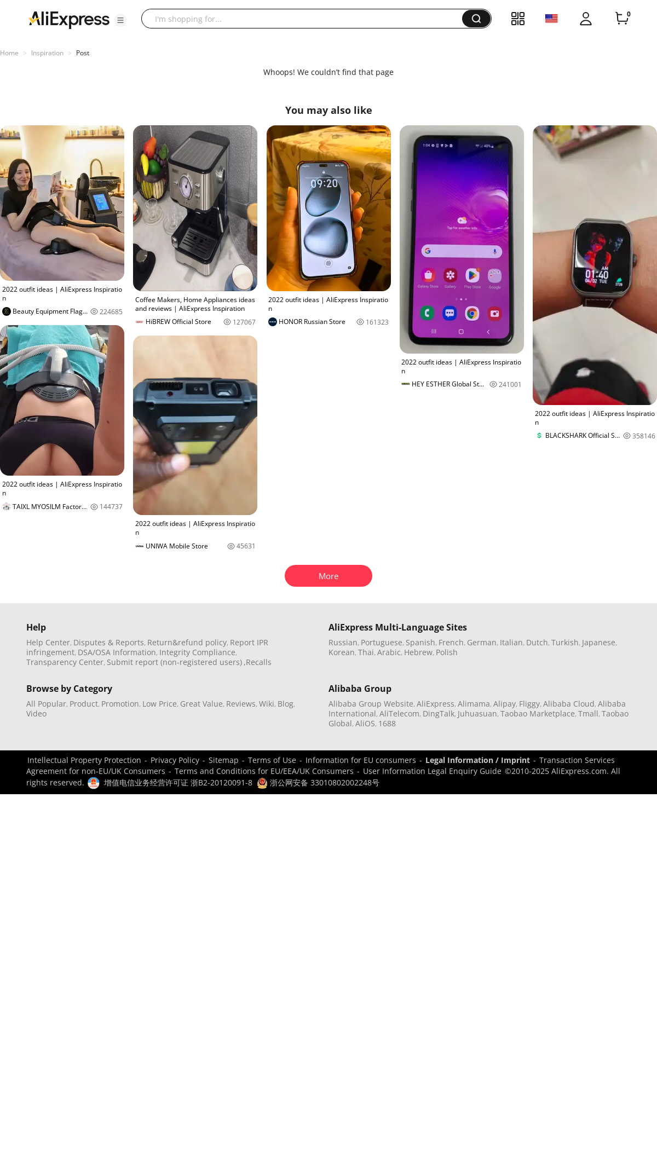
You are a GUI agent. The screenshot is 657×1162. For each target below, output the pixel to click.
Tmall (588, 713)
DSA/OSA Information (117, 652)
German (482, 642)
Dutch (537, 642)
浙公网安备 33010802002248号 (318, 782)
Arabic (389, 652)
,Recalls (258, 662)
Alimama (474, 703)
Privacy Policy (175, 760)
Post (82, 52)
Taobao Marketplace (537, 713)
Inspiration (47, 52)
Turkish (565, 642)
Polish (447, 652)
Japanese (598, 642)
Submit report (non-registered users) (174, 662)
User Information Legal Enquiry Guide (432, 771)
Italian (511, 642)
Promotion (120, 703)
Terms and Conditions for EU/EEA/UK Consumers (264, 771)
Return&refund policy (187, 642)
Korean (341, 652)
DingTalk (438, 713)
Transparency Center (64, 662)
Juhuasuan (477, 713)
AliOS (365, 723)
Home (9, 52)
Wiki (266, 703)
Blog (285, 703)
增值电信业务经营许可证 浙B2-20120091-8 (178, 782)
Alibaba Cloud (569, 703)
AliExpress (435, 703)
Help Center (48, 642)
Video (36, 713)
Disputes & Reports (108, 642)
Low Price (159, 703)
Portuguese (381, 642)
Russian (343, 642)
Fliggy (529, 703)
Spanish (420, 642)
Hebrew (418, 652)
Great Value (201, 703)
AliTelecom (399, 713)
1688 (387, 723)
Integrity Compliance (197, 652)
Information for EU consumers (361, 760)
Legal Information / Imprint (477, 760)
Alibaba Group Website (370, 703)
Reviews (241, 703)
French (451, 642)
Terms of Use (272, 760)
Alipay (504, 703)
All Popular (46, 703)
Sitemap (224, 760)
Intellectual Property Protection (84, 760)
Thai (366, 652)
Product (84, 703)
